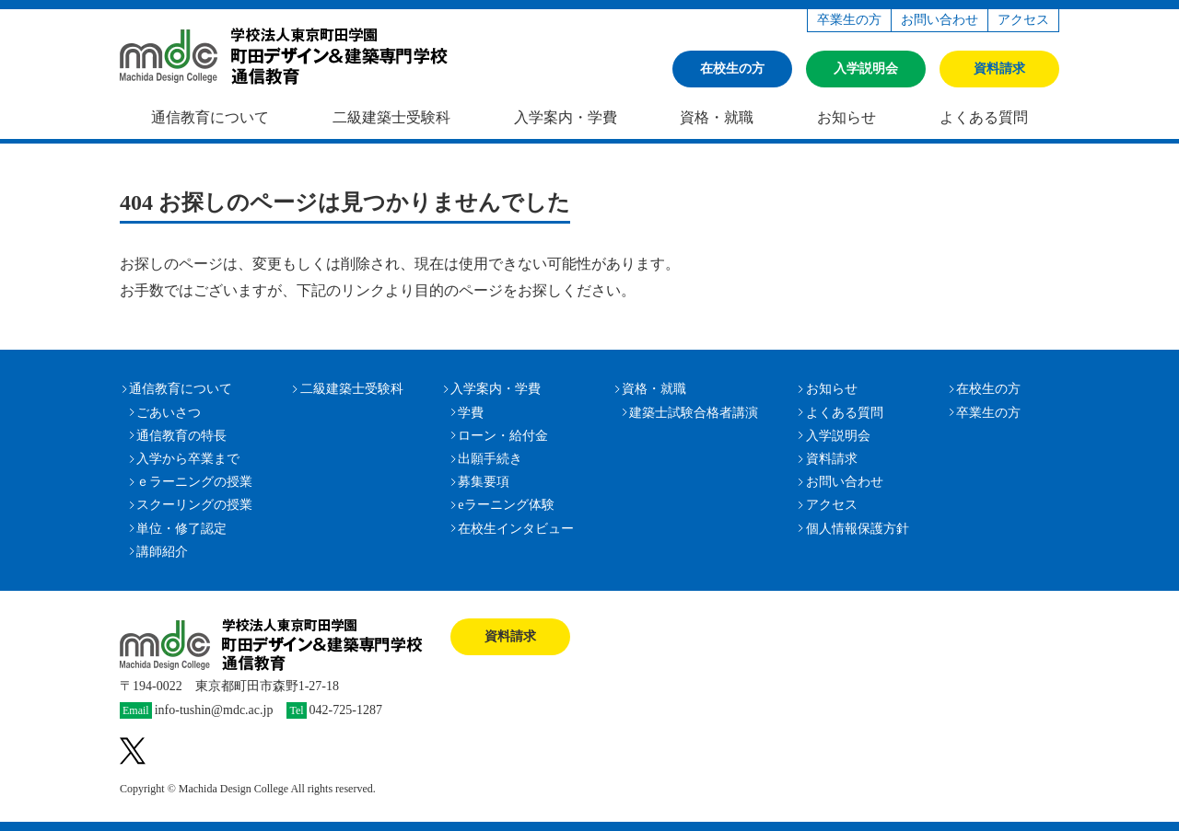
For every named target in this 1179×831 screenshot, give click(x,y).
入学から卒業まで (187, 459)
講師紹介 (162, 552)
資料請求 (999, 68)
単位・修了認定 (181, 529)
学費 (471, 413)
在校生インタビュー (516, 529)
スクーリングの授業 (194, 505)
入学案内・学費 (565, 117)
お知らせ (846, 117)
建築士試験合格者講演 (693, 413)
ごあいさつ (168, 413)
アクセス (1023, 20)
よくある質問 (984, 117)
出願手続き (490, 459)
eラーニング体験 (506, 505)
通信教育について (210, 117)
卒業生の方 (849, 20)
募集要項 (483, 482)
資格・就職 (716, 117)
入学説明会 (866, 68)
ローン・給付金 (503, 436)
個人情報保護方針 (857, 529)
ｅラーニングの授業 (194, 482)
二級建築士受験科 (391, 117)
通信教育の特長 (181, 436)
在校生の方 (732, 68)
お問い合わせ (939, 20)
